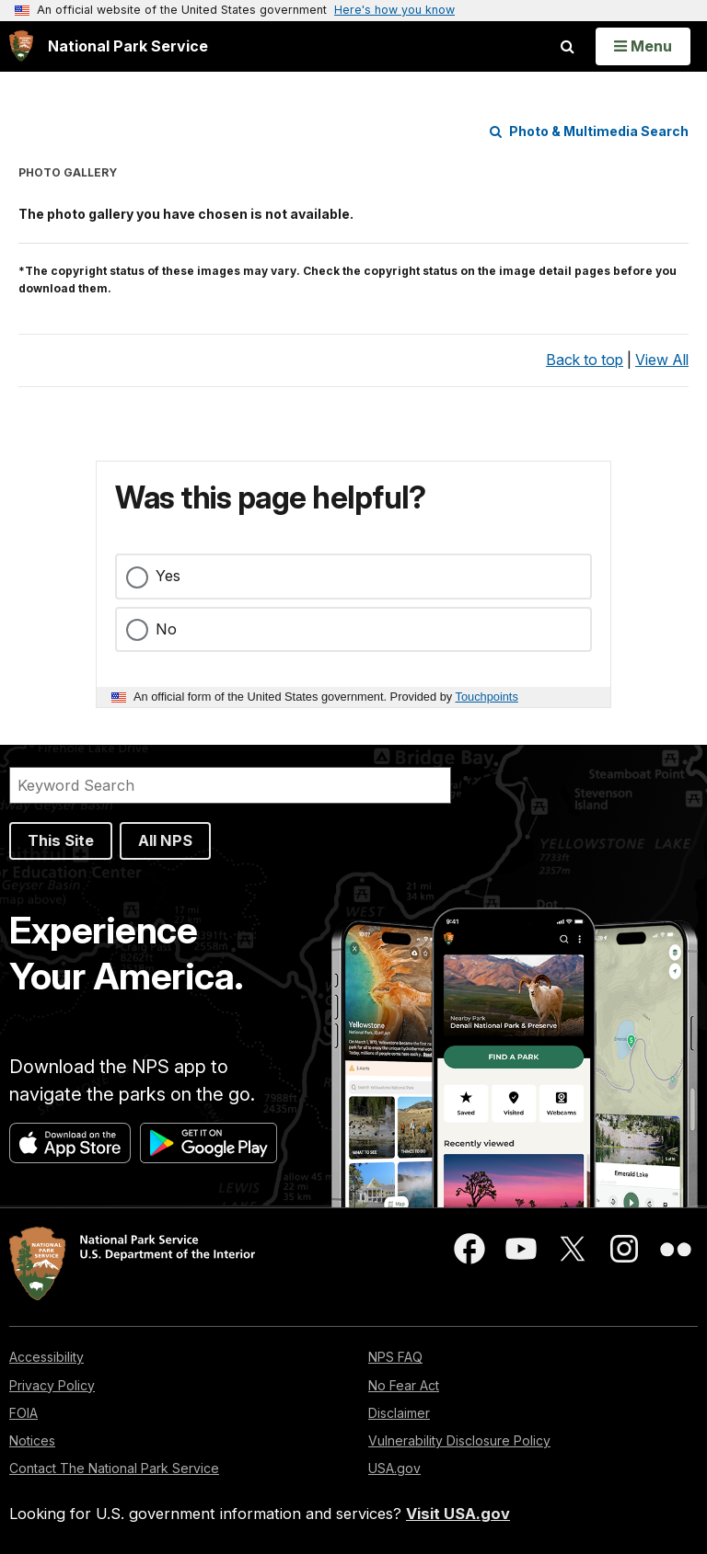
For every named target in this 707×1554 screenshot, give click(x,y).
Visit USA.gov (458, 1513)
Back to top (584, 359)
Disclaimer (399, 1413)
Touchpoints (487, 696)
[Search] (230, 785)
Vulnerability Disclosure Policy (459, 1440)
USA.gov (394, 1468)
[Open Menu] (643, 46)
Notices (32, 1440)
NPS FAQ (395, 1357)
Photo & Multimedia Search (589, 131)
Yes (168, 575)
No (166, 629)
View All (662, 359)
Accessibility (46, 1357)
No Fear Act (403, 1385)
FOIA (23, 1413)
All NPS (165, 840)
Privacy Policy (52, 1385)
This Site (61, 840)
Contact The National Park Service (114, 1468)
